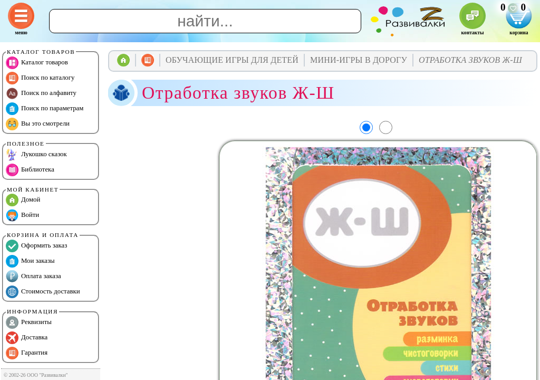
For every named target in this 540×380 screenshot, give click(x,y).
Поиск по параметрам (44, 108)
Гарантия (26, 353)
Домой (23, 200)
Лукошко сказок (36, 154)
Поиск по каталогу (40, 78)
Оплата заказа (33, 276)
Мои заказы (30, 261)
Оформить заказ (36, 246)
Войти (22, 215)
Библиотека (30, 170)
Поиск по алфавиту (41, 93)
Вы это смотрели (38, 124)
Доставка (26, 337)
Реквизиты (29, 322)
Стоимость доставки (43, 292)
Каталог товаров (37, 62)
